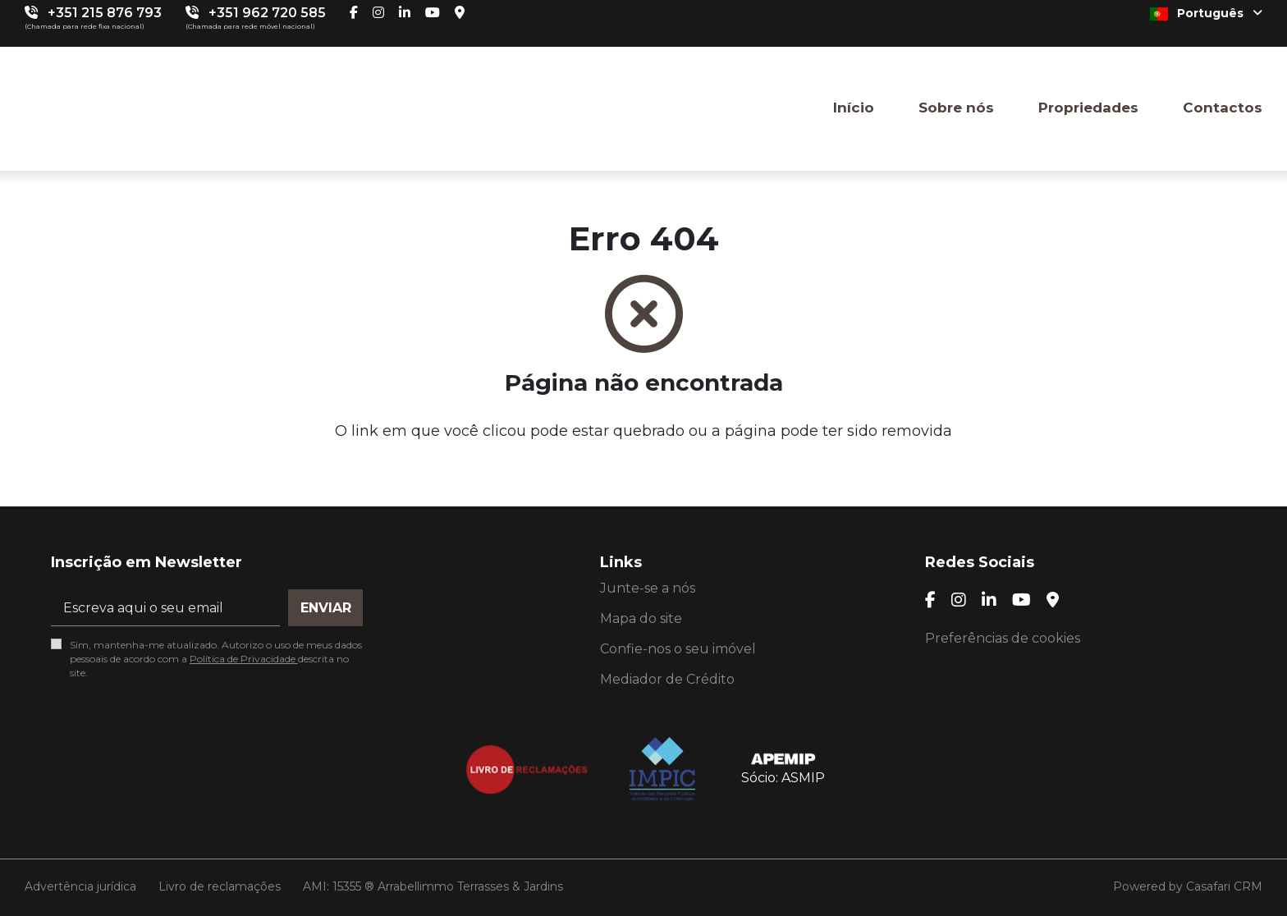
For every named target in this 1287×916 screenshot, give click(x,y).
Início (853, 107)
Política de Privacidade (244, 659)
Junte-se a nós (647, 588)
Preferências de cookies (1002, 638)
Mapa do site (641, 618)
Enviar (325, 608)
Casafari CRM (1224, 886)
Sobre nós (956, 107)
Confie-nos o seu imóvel (678, 649)
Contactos (1222, 107)
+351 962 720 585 (267, 13)
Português (1206, 13)
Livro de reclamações (219, 886)
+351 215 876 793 (105, 13)
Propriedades (1088, 107)
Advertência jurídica (80, 886)
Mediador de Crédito (667, 679)
